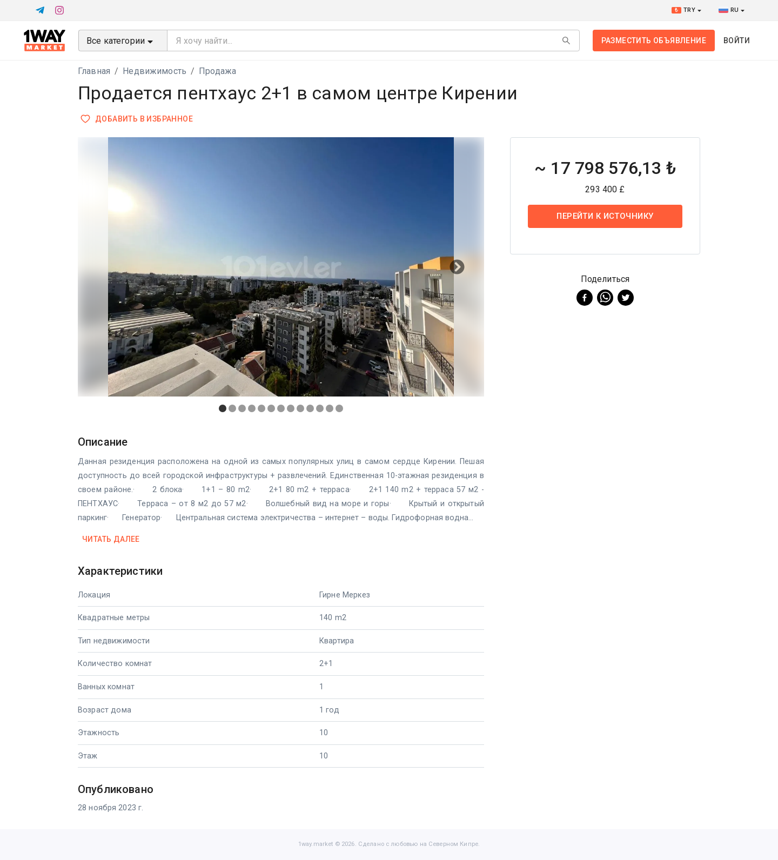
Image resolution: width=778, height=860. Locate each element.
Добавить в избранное (137, 119)
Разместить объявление (654, 40)
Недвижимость (154, 71)
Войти (736, 40)
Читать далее (111, 539)
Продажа (217, 71)
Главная (94, 71)
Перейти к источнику (605, 216)
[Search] (566, 40)
